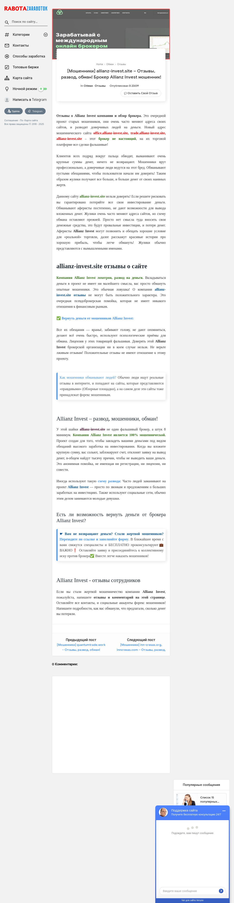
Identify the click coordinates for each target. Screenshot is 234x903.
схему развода (109, 481)
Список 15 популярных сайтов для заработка (208, 800)
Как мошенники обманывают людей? (88, 377)
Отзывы (100, 86)
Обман (88, 86)
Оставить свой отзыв (143, 93)
